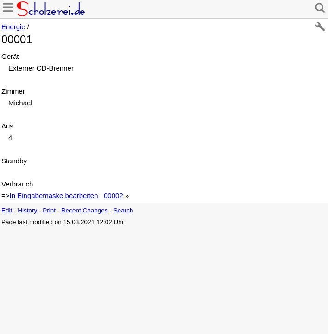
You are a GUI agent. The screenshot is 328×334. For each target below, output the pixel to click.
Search (123, 210)
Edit (6, 210)
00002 (113, 195)
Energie (13, 27)
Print (49, 210)
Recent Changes (84, 210)
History (27, 210)
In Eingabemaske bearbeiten (54, 195)
